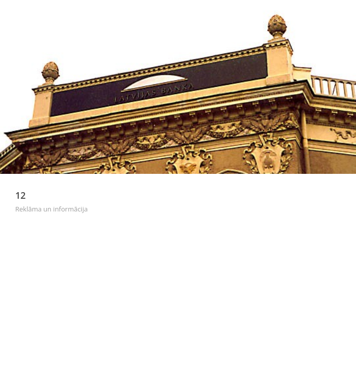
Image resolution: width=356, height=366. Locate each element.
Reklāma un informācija (51, 209)
